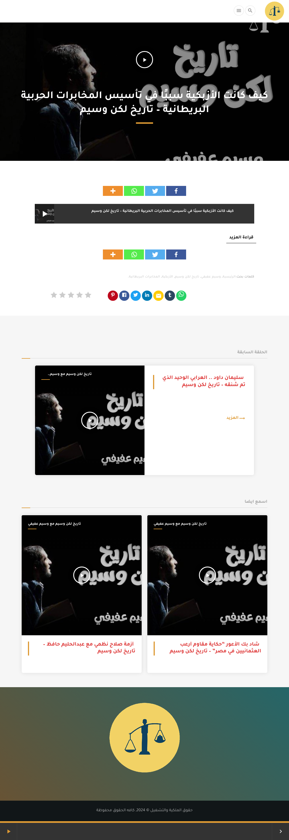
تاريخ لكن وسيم (187, 277)
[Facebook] (176, 191)
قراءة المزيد (241, 238)
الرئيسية (229, 277)
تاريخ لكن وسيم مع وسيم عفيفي (71, 375)
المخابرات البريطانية (144, 277)
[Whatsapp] (134, 191)
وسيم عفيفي (211, 277)
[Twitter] (155, 191)
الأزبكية (167, 277)
